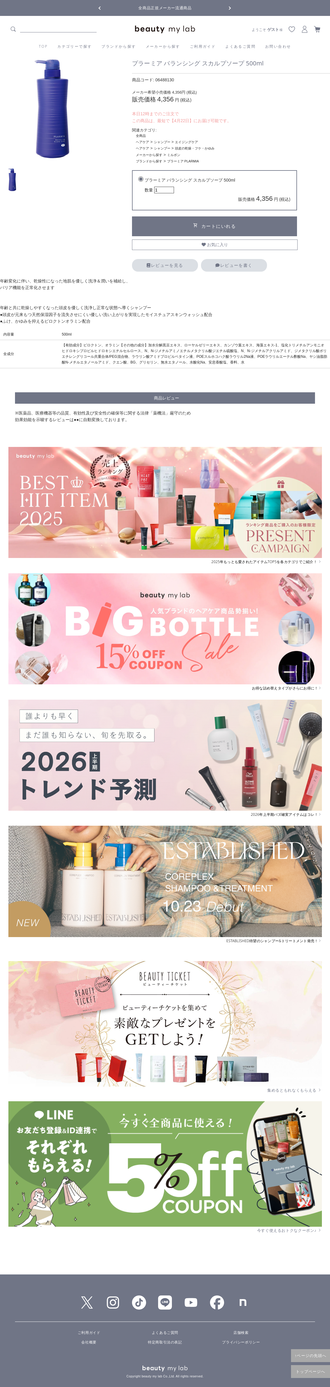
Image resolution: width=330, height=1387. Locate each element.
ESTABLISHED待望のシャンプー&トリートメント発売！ (274, 941)
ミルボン (173, 155)
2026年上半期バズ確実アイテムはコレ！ (286, 814)
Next (225, 8)
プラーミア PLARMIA (183, 161)
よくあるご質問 (240, 46)
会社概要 (88, 1342)
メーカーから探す (163, 46)
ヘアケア (142, 142)
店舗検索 (240, 1333)
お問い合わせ (278, 46)
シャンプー (162, 142)
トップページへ (311, 1371)
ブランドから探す (118, 46)
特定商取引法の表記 (165, 1342)
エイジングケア (186, 142)
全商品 (141, 135)
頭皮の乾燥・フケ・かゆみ (194, 148)
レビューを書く (233, 265)
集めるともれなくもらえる (294, 1090)
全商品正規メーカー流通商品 (164, 8)
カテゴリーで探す (74, 46)
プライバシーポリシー (241, 1342)
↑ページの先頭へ (310, 1355)
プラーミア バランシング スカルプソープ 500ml (217, 191)
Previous (105, 8)
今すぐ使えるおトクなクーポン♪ (289, 1230)
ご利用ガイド (203, 46)
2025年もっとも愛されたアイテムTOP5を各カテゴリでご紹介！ (267, 561)
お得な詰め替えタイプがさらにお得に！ (287, 688)
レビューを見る (165, 265)
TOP (43, 46)
